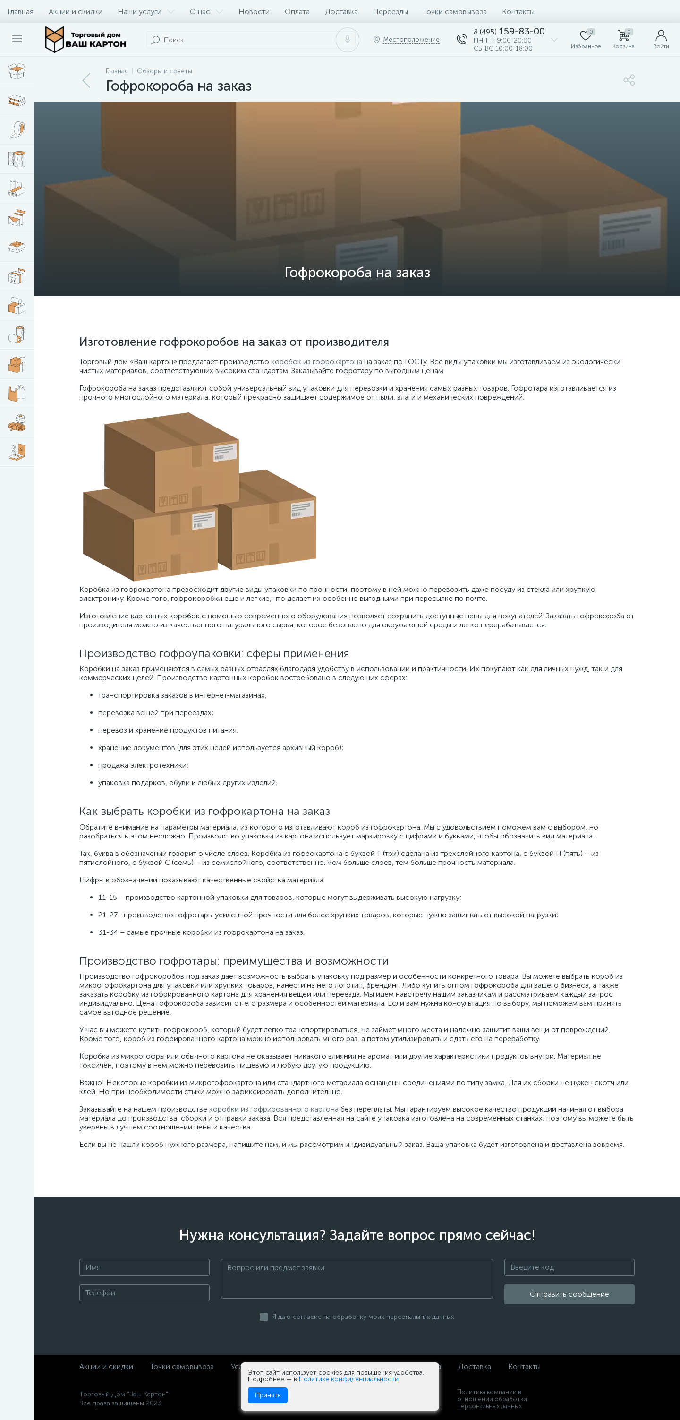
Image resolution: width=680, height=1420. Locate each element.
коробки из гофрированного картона (274, 1108)
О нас (206, 11)
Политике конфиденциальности (349, 1379)
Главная (21, 11)
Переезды (390, 11)
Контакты (518, 11)
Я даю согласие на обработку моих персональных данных (363, 1317)
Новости (254, 11)
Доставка (341, 11)
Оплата (297, 11)
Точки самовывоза (455, 11)
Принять (267, 1395)
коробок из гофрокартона (316, 361)
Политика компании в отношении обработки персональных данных (492, 1399)
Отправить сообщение (569, 1294)
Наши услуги (146, 11)
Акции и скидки (75, 11)
